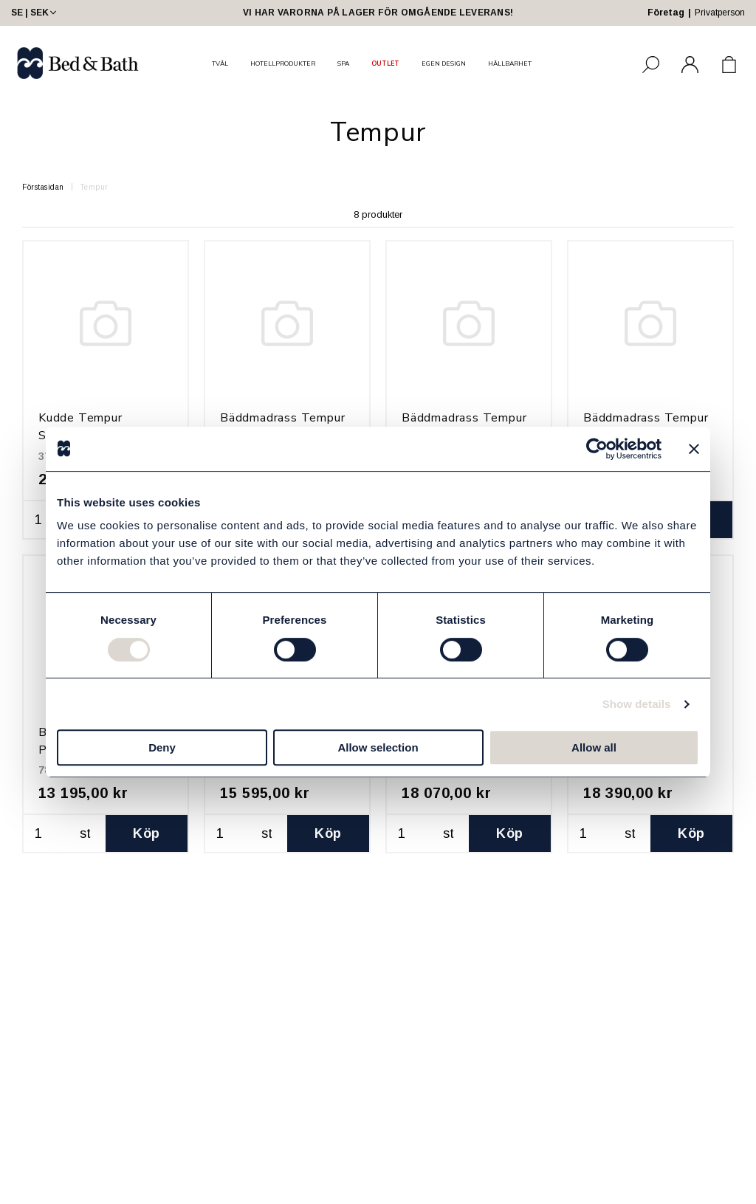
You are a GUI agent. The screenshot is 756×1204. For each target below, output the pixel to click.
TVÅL (220, 63)
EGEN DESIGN (444, 63)
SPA (343, 63)
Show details (636, 704)
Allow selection (377, 747)
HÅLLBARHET (510, 63)
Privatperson (720, 12)
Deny (162, 747)
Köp (146, 833)
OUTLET (385, 63)
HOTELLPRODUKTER (282, 63)
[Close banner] (694, 449)
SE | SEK (35, 12)
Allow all (593, 747)
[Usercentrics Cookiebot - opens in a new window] (597, 449)
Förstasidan (43, 187)
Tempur (94, 187)
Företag (665, 12)
